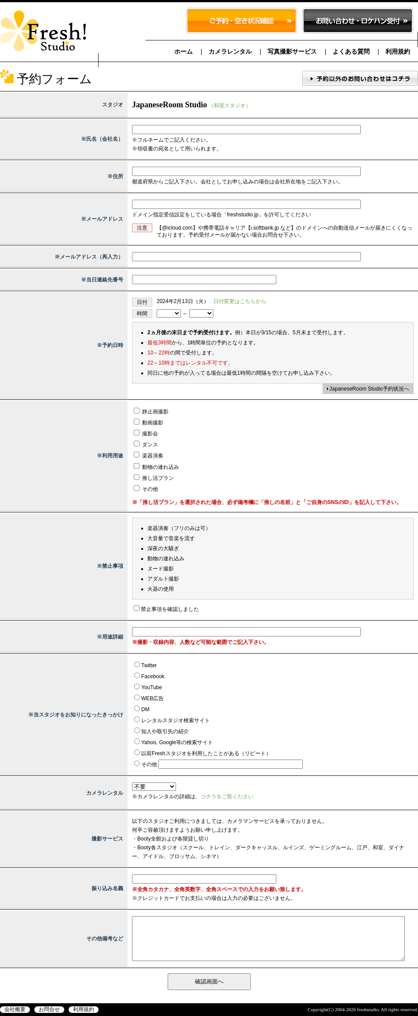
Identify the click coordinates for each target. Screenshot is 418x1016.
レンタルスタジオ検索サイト (175, 720)
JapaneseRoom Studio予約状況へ (369, 389)
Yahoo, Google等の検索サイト (177, 742)
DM (145, 709)
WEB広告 (152, 698)
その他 (146, 489)
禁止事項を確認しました (170, 609)
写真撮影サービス (292, 51)
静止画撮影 (151, 412)
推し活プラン (154, 478)
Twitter (149, 665)
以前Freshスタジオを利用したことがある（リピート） (206, 753)
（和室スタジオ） (230, 105)
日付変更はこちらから (239, 301)
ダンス (146, 445)
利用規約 (397, 51)
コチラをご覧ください (227, 796)
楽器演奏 (148, 456)
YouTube (151, 687)
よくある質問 (351, 51)
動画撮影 (148, 423)
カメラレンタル (230, 51)
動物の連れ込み (156, 467)
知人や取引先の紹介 (165, 731)
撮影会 (146, 434)
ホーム (183, 51)
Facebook (153, 676)
